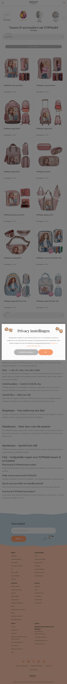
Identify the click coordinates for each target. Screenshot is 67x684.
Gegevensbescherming (33, 346)
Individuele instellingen (26, 352)
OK (46, 352)
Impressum (53, 343)
